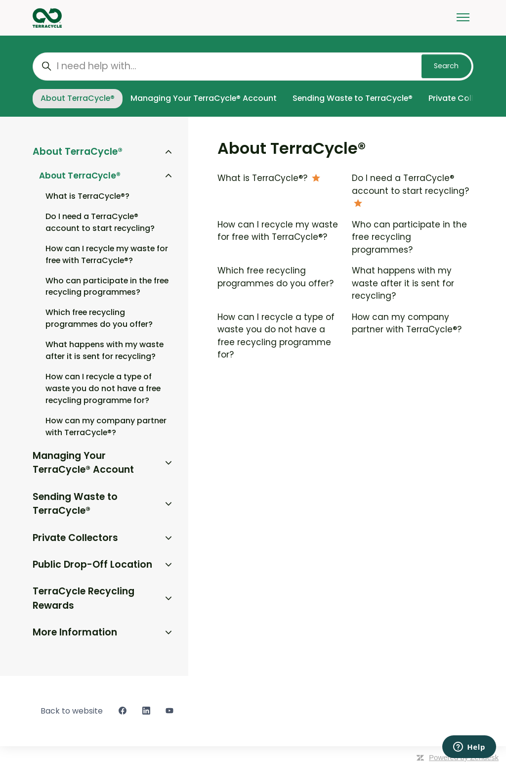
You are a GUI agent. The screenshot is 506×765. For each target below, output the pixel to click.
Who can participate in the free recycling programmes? (409, 237)
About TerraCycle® (78, 98)
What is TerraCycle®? (263, 178)
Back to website (72, 711)
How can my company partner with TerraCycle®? (407, 323)
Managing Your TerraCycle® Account (203, 98)
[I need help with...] (253, 66)
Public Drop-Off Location (92, 564)
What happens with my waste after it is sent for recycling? (403, 283)
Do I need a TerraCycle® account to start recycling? (410, 184)
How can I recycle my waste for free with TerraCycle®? (277, 231)
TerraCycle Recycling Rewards (83, 598)
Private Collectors (75, 537)
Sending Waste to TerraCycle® (353, 98)
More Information (75, 632)
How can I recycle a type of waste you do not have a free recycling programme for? (276, 336)
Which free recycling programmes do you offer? (276, 277)
